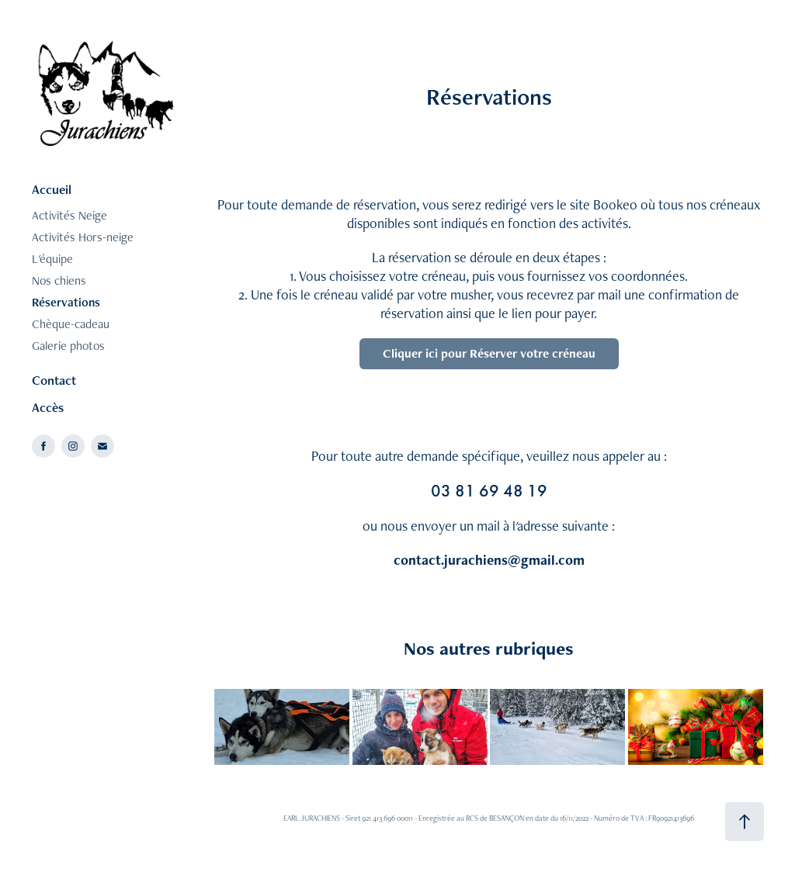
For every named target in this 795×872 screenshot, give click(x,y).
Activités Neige (69, 215)
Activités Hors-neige (83, 237)
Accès (48, 407)
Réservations (66, 302)
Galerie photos (68, 345)
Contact (54, 380)
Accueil (51, 189)
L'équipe (52, 259)
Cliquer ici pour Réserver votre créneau (489, 353)
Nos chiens (59, 280)
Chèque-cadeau (70, 324)
